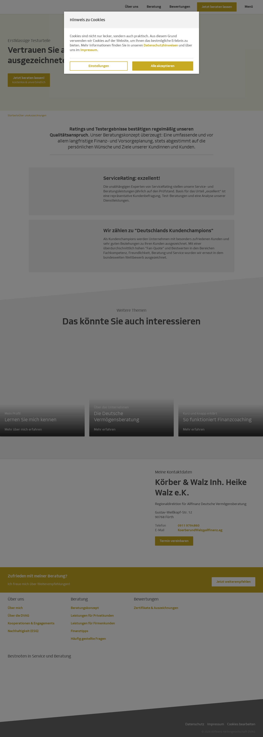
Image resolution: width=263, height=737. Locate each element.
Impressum (88, 50)
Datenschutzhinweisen (161, 45)
